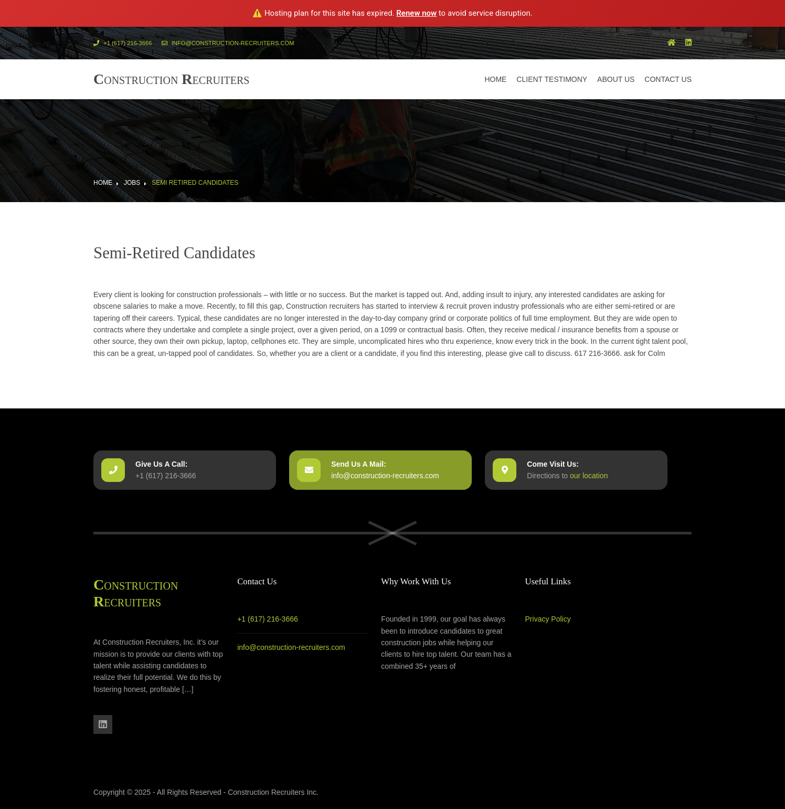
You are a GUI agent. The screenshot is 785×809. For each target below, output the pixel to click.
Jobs (132, 182)
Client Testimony (551, 79)
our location (589, 475)
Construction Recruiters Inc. (273, 792)
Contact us (668, 79)
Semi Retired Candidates (195, 182)
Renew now (416, 13)
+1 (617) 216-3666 (122, 43)
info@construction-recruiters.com (228, 43)
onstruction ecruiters (171, 79)
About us (615, 79)
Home (495, 79)
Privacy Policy (548, 619)
